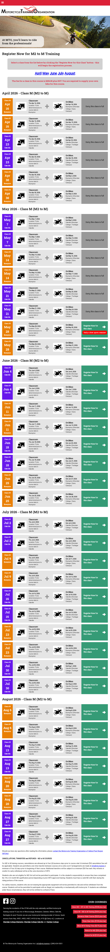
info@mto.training (98, 866)
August (70, 73)
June (53, 73)
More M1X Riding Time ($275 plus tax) (91, 926)
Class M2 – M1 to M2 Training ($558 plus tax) (89, 907)
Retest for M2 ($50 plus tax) (95, 931)
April (38, 73)
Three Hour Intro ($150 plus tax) (94, 921)
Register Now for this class (91, 327)
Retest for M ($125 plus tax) (95, 935)
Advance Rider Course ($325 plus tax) (92, 916)
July (61, 73)
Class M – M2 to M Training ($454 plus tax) (90, 912)
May (45, 73)
